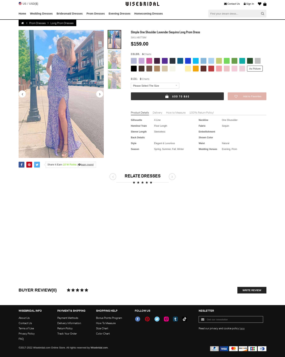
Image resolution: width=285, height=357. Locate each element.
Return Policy (65, 328)
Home (22, 13)
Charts (146, 54)
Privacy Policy (27, 333)
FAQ (21, 338)
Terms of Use (26, 328)
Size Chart (102, 328)
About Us (24, 317)
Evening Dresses (119, 13)
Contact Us (232, 4)
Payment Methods (67, 317)
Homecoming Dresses (148, 13)
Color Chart (103, 333)
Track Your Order (67, 333)
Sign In (249, 4)
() (85, 164)
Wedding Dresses (41, 13)
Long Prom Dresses (62, 23)
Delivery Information (69, 323)
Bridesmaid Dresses (70, 13)
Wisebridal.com (99, 347)
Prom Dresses (96, 13)
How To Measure (106, 323)
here (242, 328)
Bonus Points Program (109, 317)
